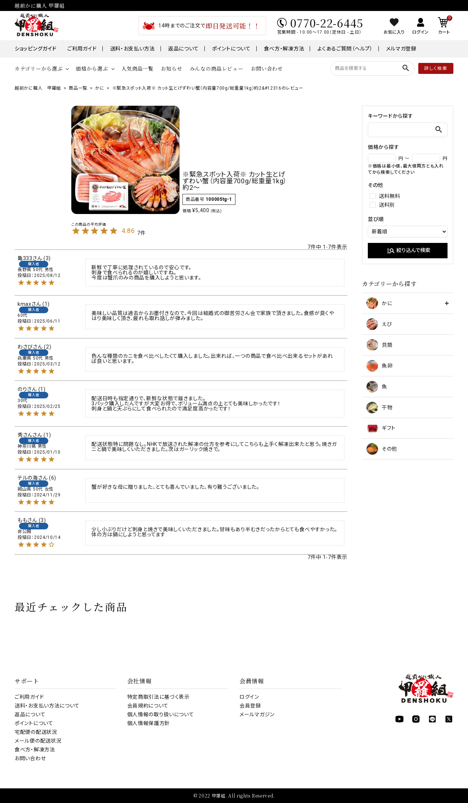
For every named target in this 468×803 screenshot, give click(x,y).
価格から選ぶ (92, 68)
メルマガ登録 (401, 48)
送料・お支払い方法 (132, 48)
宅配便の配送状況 (36, 732)
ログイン (249, 697)
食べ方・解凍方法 (284, 48)
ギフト (381, 428)
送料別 (387, 205)
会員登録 (250, 706)
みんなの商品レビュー (217, 68)
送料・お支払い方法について (47, 706)
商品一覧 (78, 88)
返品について (183, 48)
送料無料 (389, 196)
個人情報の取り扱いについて (160, 714)
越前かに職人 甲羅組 (38, 88)
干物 (379, 407)
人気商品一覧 (137, 68)
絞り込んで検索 (408, 250)
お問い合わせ (267, 68)
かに (99, 88)
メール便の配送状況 (38, 741)
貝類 (379, 345)
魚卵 (379, 366)
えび (379, 324)
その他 (381, 449)
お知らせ (171, 68)
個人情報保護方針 (148, 723)
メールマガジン (257, 714)
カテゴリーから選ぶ (39, 68)
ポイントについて (231, 48)
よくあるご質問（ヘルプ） (345, 48)
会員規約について (148, 706)
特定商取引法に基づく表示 (158, 697)
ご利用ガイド (82, 48)
